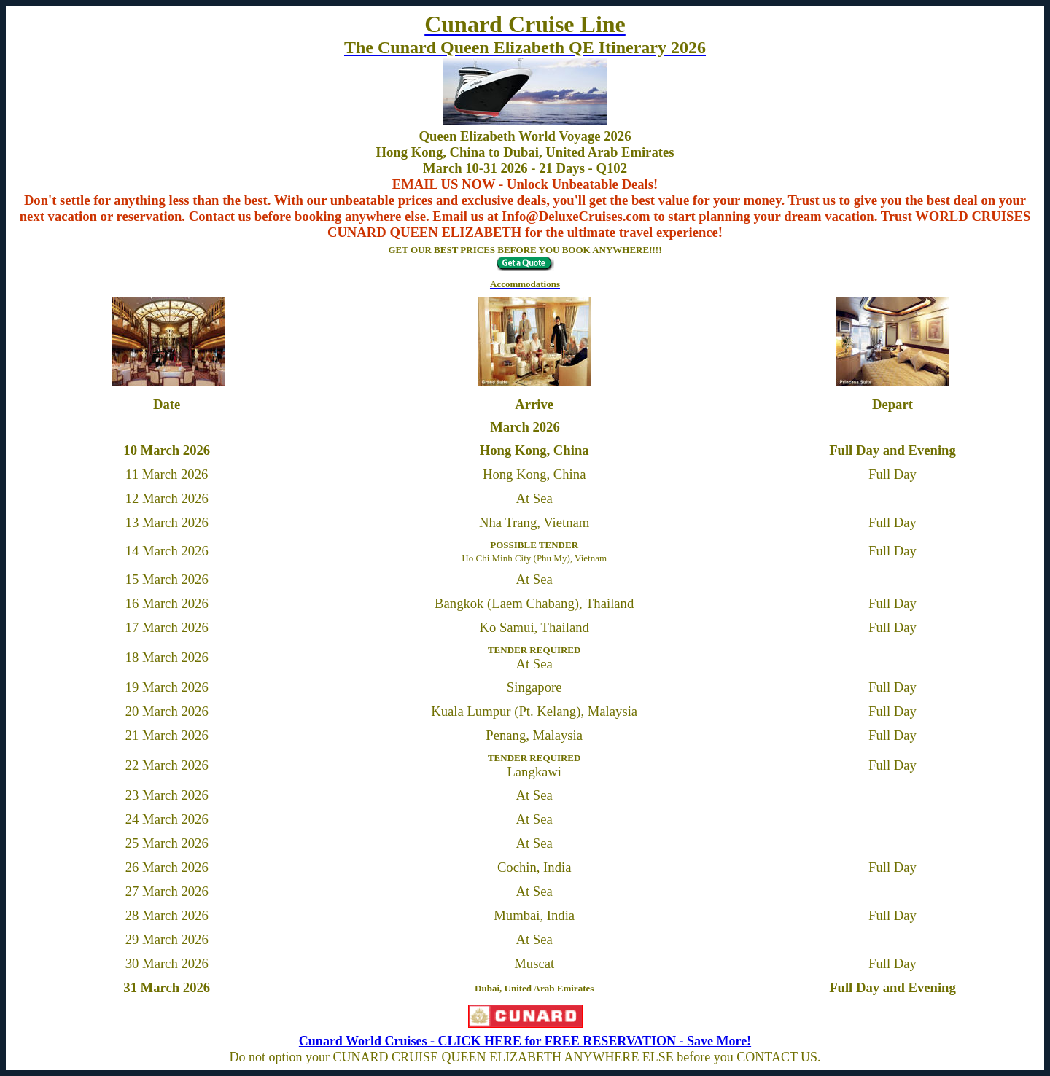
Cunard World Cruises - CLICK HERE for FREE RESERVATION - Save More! (525, 1041)
